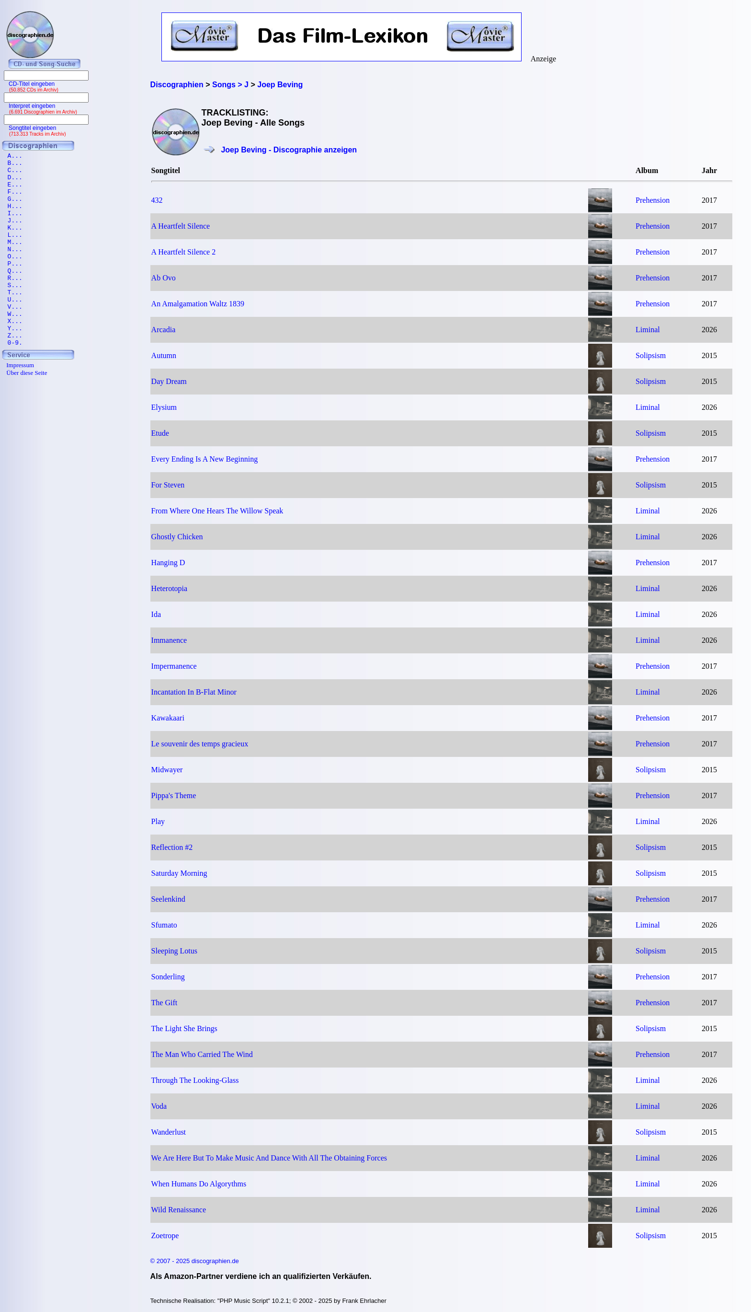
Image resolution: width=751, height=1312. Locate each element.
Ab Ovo (163, 278)
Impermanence (174, 666)
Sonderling (168, 977)
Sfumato (164, 925)
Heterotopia (169, 588)
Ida (156, 614)
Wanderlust (168, 1132)
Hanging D (168, 562)
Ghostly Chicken (177, 537)
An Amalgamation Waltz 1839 (197, 304)
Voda (159, 1106)
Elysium (164, 407)
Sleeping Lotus (174, 951)
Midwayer (167, 770)
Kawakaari (167, 718)
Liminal (648, 329)
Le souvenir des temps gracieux (200, 744)
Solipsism (651, 355)
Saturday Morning (179, 873)
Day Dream (169, 381)
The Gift (164, 1003)
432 (157, 200)
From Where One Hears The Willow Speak (217, 511)
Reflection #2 (172, 847)
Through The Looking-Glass (195, 1080)
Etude (160, 433)
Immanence (169, 640)
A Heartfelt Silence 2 (183, 252)
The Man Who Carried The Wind (202, 1054)
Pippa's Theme (173, 795)
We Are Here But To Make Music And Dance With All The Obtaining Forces (269, 1158)
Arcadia (163, 329)
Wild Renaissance (178, 1210)
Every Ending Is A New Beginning (204, 459)
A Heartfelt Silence (180, 226)
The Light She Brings (184, 1028)
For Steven (168, 485)
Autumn (163, 355)
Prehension (653, 200)
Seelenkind (168, 899)
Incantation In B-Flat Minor (194, 692)
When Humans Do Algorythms (199, 1184)
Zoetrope (165, 1235)
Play (158, 821)
